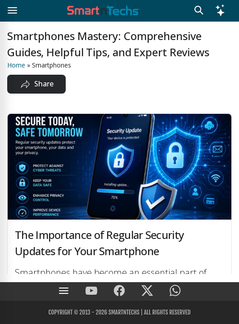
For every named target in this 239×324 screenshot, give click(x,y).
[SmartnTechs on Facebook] (119, 291)
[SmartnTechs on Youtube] (91, 291)
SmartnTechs (124, 312)
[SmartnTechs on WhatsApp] (175, 291)
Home (16, 65)
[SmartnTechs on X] (147, 291)
